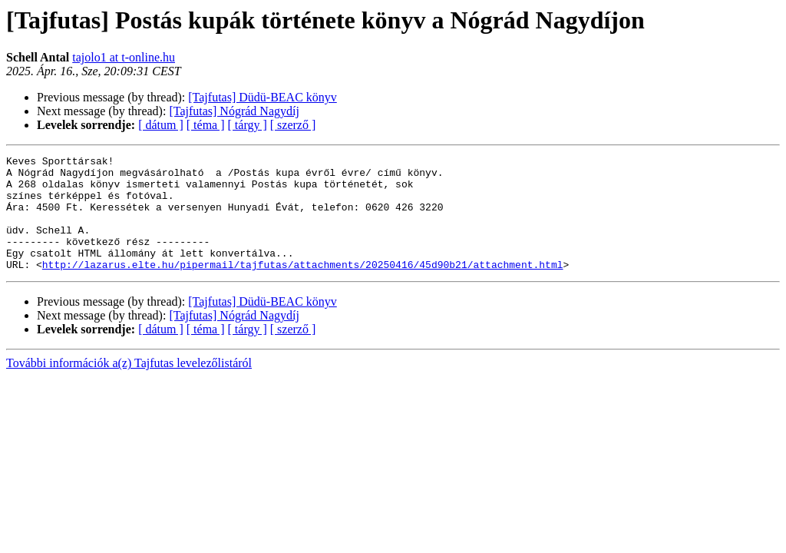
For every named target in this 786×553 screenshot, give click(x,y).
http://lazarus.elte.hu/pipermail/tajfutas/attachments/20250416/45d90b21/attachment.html (302, 287)
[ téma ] (206, 124)
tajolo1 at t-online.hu (123, 57)
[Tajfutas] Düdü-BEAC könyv (262, 97)
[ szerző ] (293, 124)
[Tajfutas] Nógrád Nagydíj (234, 111)
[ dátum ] (160, 124)
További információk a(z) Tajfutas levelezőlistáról (129, 385)
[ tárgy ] (247, 124)
